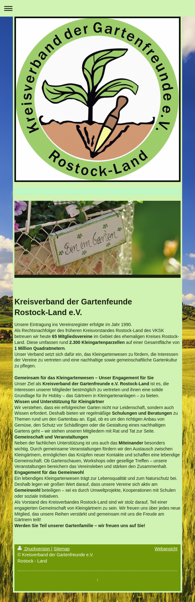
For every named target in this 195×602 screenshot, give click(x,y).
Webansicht (166, 548)
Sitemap (62, 548)
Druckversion (34, 548)
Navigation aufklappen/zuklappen (97, 8)
